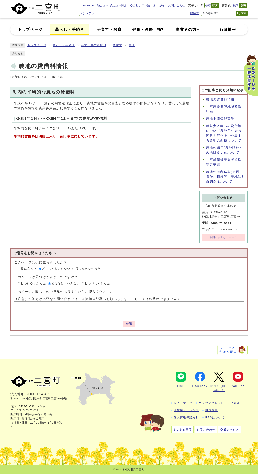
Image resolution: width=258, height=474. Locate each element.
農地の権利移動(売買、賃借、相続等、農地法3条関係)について (225, 176)
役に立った (28, 268)
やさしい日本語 (140, 5)
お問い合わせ (176, 5)
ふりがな (159, 5)
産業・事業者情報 (93, 45)
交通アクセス (229, 429)
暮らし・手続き (64, 45)
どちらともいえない (56, 268)
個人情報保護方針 (186, 417)
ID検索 (194, 13)
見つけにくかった (97, 283)
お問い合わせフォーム (223, 237)
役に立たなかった (88, 268)
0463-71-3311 (27, 406)
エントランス (88, 13)
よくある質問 (182, 429)
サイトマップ (183, 403)
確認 (129, 323)
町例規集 (211, 410)
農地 (132, 45)
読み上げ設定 (118, 5)
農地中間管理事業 (220, 118)
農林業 (117, 45)
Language (87, 5)
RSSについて (215, 417)
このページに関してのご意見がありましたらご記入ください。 (63, 291)
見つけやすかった (33, 283)
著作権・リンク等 (186, 410)
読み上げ (102, 5)
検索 (243, 13)
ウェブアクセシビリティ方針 (219, 403)
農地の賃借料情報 (220, 99)
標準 (208, 5)
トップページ (36, 45)
